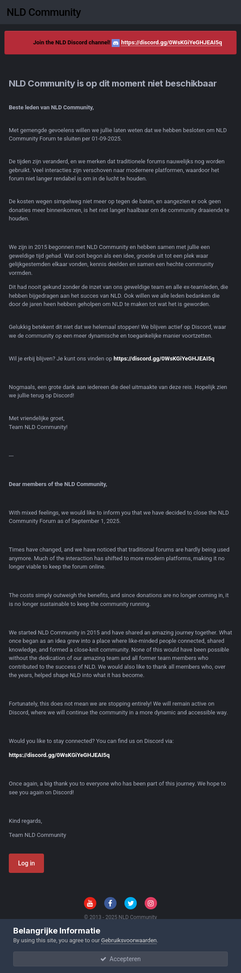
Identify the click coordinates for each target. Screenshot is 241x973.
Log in (26, 863)
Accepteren (120, 958)
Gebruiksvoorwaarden (129, 940)
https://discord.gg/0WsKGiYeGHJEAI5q (171, 42)
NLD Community (44, 12)
